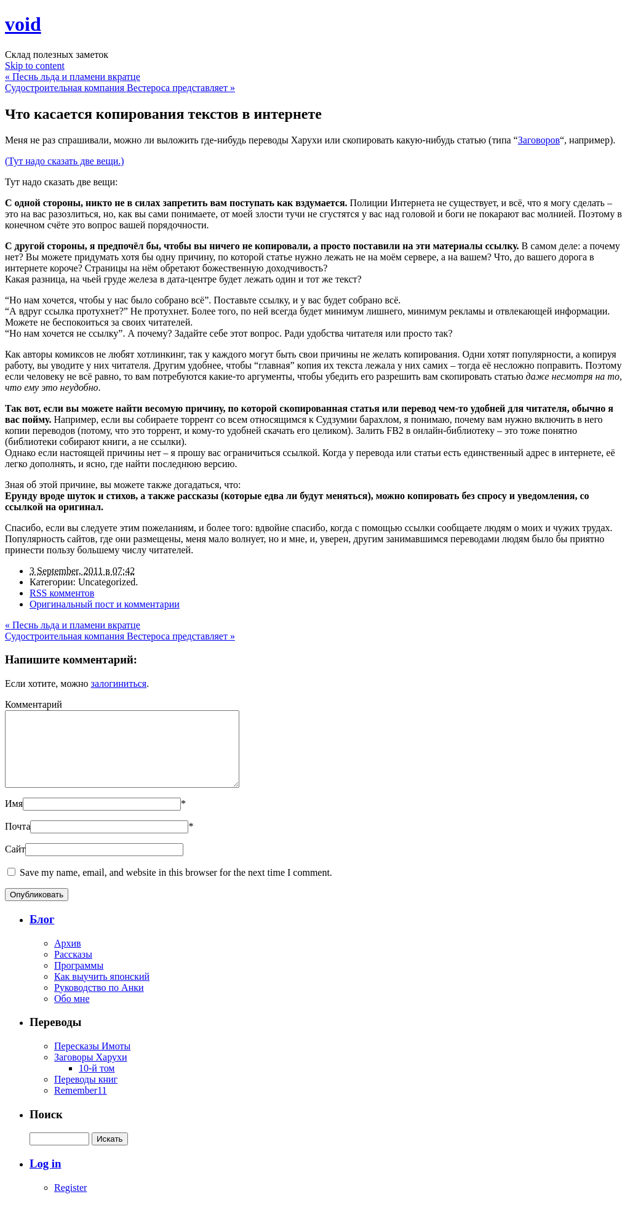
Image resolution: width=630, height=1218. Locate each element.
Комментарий (33, 704)
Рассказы (73, 969)
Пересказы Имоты (92, 1061)
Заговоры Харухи (90, 1072)
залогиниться (119, 683)
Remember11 (80, 1105)
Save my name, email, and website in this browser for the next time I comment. (176, 887)
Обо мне (71, 1013)
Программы (78, 980)
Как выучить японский (102, 991)
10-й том (97, 1083)
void (23, 24)
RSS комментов (62, 593)
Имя (14, 818)
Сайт (15, 864)
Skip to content (35, 65)
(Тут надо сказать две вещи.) (64, 161)
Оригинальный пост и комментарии (105, 604)
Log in (45, 1178)
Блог (42, 934)
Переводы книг (86, 1094)
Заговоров (539, 140)
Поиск (46, 1129)
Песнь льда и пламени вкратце (72, 76)
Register (70, 1202)
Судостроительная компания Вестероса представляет (120, 87)
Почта (17, 841)
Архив (67, 958)
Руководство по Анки (99, 1002)
